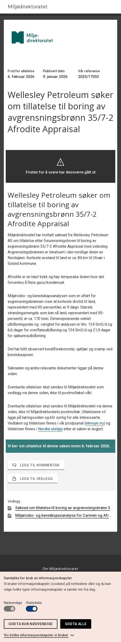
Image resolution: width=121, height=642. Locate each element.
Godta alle (75, 624)
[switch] (9, 609)
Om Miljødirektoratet (60, 569)
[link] (39, 635)
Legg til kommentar (36, 465)
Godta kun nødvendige (31, 624)
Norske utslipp (50, 429)
